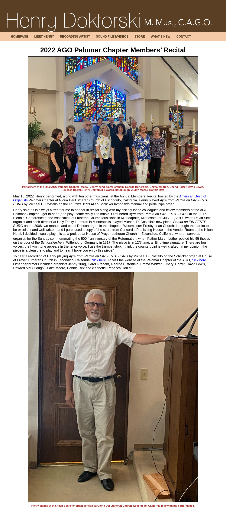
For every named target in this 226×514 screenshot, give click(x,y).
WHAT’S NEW (160, 36)
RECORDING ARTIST (75, 36)
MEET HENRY (44, 36)
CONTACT (183, 36)
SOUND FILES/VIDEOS (112, 36)
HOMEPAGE (19, 36)
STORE (139, 36)
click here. (99, 260)
